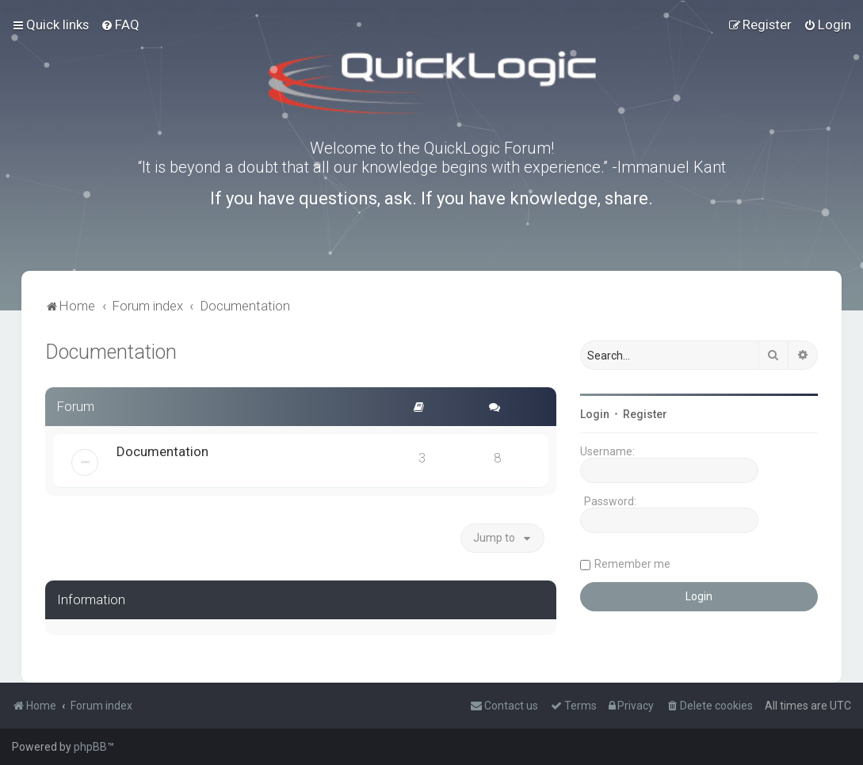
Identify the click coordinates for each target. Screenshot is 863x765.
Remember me (632, 564)
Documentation (111, 352)
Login (594, 414)
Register (645, 414)
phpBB (90, 746)
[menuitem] (120, 24)
